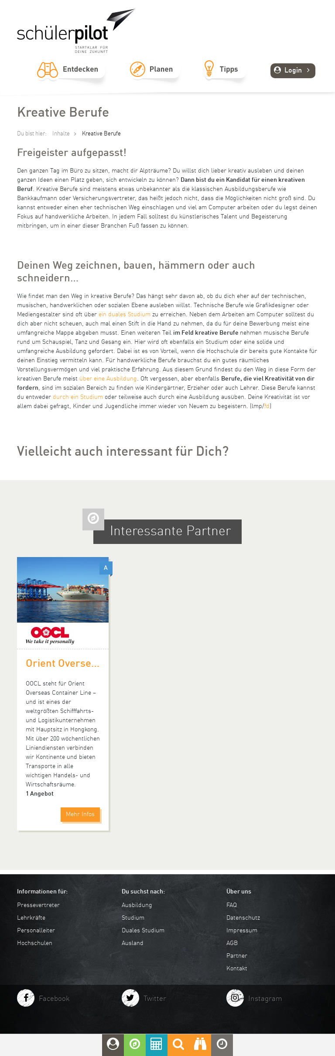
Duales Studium (143, 931)
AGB (232, 943)
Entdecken (71, 79)
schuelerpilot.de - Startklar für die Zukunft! (76, 31)
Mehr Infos (80, 814)
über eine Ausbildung (108, 379)
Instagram (265, 999)
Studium (133, 918)
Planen (154, 79)
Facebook (54, 999)
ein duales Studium (124, 315)
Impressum (241, 931)
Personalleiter (36, 931)
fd (267, 406)
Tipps (225, 79)
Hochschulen (34, 943)
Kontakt (236, 969)
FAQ (231, 905)
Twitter (155, 999)
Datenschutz (243, 918)
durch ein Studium (78, 397)
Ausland (133, 943)
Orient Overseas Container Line (63, 664)
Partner (236, 956)
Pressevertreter (38, 905)
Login (293, 70)
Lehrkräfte (31, 918)
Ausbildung (137, 905)
